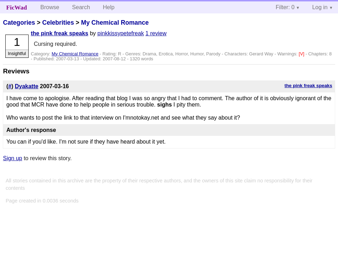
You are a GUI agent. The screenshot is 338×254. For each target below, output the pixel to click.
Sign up (12, 158)
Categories (19, 22)
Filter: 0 (285, 7)
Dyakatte (26, 86)
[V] (302, 53)
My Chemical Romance (115, 22)
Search (81, 7)
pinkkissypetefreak (120, 33)
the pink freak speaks (59, 33)
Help (108, 7)
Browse (49, 7)
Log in (320, 7)
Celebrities (58, 22)
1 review (156, 33)
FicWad (16, 7)
